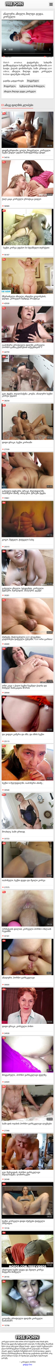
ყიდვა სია (27, 1364)
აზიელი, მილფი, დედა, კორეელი (20, 91)
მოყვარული (33, 81)
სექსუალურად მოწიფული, (32, 86)
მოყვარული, (10, 86)
